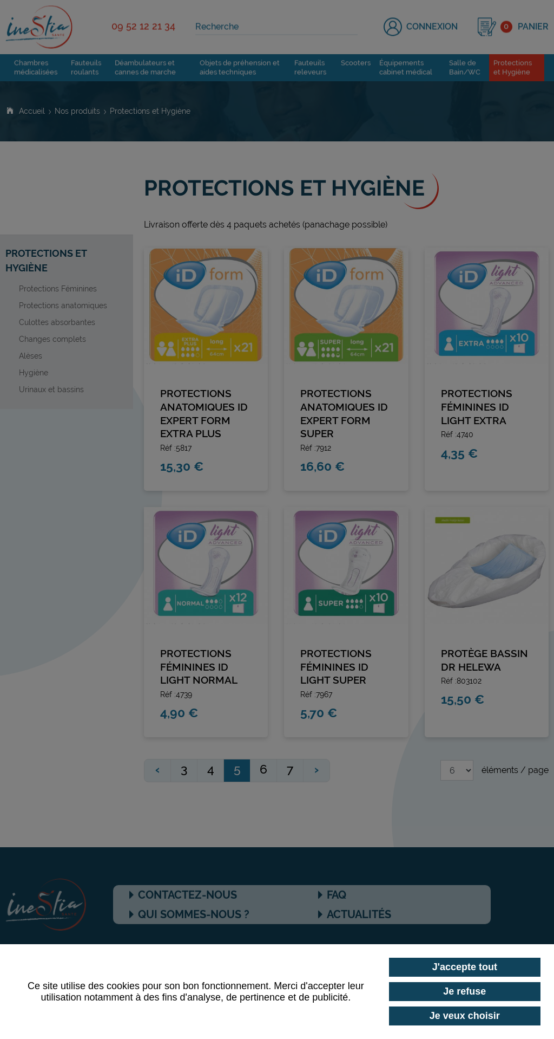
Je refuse (464, 991)
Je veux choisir (465, 1015)
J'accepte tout (464, 967)
